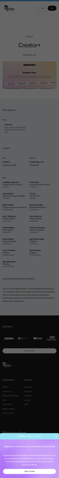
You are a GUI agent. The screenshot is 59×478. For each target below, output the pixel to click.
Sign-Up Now (29, 471)
